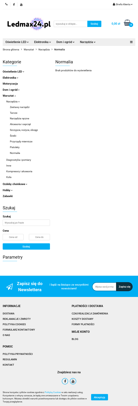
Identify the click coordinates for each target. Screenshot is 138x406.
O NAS (6, 335)
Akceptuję (99, 397)
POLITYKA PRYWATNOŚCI (18, 354)
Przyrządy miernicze (21, 141)
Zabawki (8, 196)
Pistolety (15, 147)
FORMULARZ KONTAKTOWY (19, 329)
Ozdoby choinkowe (15, 184)
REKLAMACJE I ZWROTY (17, 318)
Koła (9, 177)
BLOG (75, 339)
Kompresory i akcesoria (19, 171)
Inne (8, 165)
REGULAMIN (10, 359)
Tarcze (13, 112)
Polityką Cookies (53, 392)
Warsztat (9, 95)
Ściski (13, 135)
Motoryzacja (10, 83)
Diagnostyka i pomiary (18, 159)
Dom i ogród (65, 42)
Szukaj (26, 246)
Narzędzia (88, 42)
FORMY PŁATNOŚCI (83, 324)
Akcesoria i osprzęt (20, 124)
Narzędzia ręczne (19, 118)
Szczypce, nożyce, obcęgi (24, 129)
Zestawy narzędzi (19, 107)
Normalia (15, 153)
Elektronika (42, 42)
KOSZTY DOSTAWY (82, 318)
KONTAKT (8, 364)
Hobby (8, 190)
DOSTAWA (8, 313)
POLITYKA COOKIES (14, 324)
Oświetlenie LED (17, 42)
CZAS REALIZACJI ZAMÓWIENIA (90, 313)
